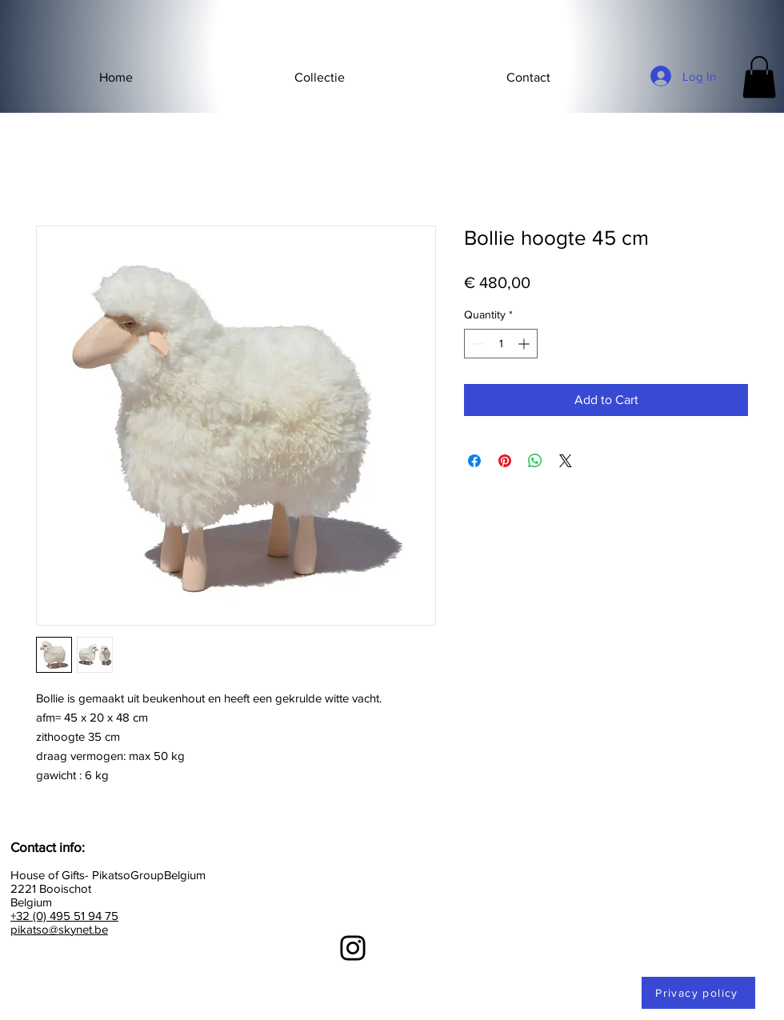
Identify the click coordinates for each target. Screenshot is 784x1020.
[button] (320, 77)
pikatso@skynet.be (59, 929)
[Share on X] (565, 460)
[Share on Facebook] (474, 460)
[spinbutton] (500, 344)
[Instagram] (353, 948)
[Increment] (525, 344)
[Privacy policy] (698, 993)
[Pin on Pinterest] (504, 460)
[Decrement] (476, 344)
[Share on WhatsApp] (535, 460)
